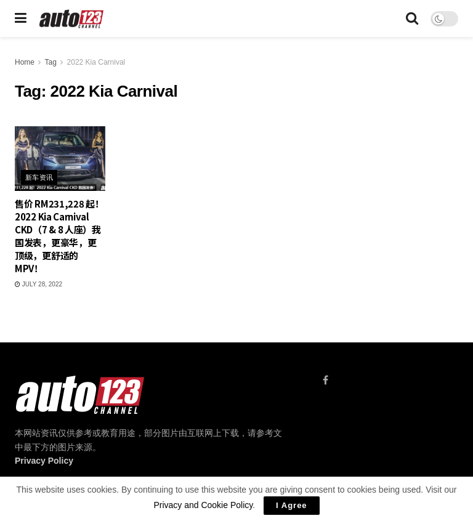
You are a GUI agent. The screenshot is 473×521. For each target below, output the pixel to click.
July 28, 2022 (38, 284)
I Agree (291, 505)
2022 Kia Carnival (96, 62)
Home (24, 62)
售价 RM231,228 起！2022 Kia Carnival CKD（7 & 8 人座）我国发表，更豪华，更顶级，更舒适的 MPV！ (59, 236)
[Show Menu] (20, 18)
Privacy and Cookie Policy (203, 505)
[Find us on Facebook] (325, 380)
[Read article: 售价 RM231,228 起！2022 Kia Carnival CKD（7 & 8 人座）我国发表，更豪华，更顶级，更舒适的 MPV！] (60, 158)
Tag (50, 62)
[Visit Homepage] (72, 19)
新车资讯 (39, 177)
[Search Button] (412, 18)
